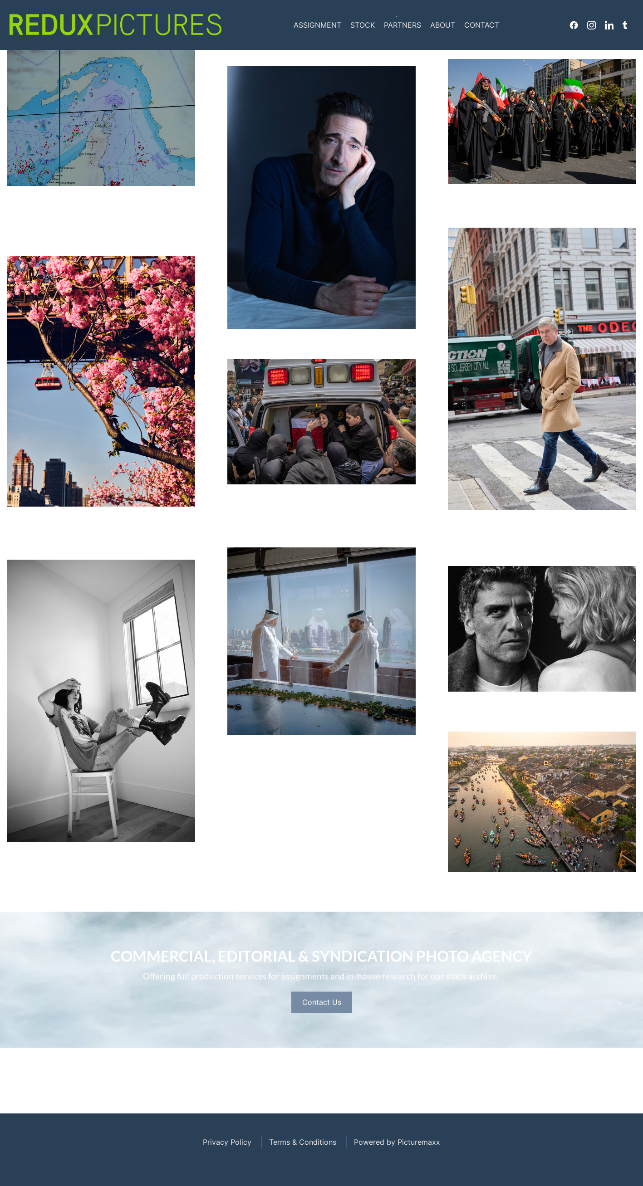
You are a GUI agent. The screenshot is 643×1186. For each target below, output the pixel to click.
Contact (481, 24)
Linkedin (609, 25)
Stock (362, 24)
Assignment (317, 24)
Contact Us (321, 1030)
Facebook (573, 25)
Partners (402, 24)
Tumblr (625, 25)
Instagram (591, 25)
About (442, 24)
